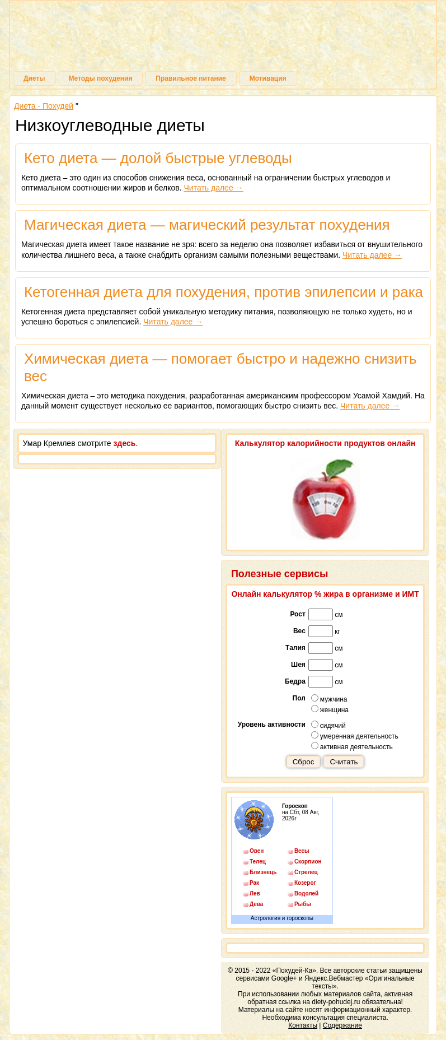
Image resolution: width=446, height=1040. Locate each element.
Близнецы (263, 872)
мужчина (329, 698)
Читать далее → (213, 187)
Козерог (305, 883)
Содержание (342, 1025)
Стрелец (306, 872)
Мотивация (268, 78)
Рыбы (302, 904)
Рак (254, 883)
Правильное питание (191, 78)
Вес (299, 631)
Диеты (34, 78)
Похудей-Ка (223, 39)
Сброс (303, 762)
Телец (258, 861)
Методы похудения (100, 78)
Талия (295, 648)
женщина (330, 709)
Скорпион (307, 861)
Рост (297, 614)
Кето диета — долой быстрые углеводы (158, 158)
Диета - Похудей (43, 105)
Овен (257, 851)
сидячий (328, 725)
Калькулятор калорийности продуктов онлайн (325, 443)
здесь (125, 443)
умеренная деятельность (354, 735)
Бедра (295, 681)
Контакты (302, 1025)
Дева (256, 904)
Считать (344, 762)
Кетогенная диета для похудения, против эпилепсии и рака (223, 292)
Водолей (306, 893)
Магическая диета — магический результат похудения (207, 224)
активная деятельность (352, 746)
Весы (301, 851)
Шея (298, 664)
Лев (255, 893)
